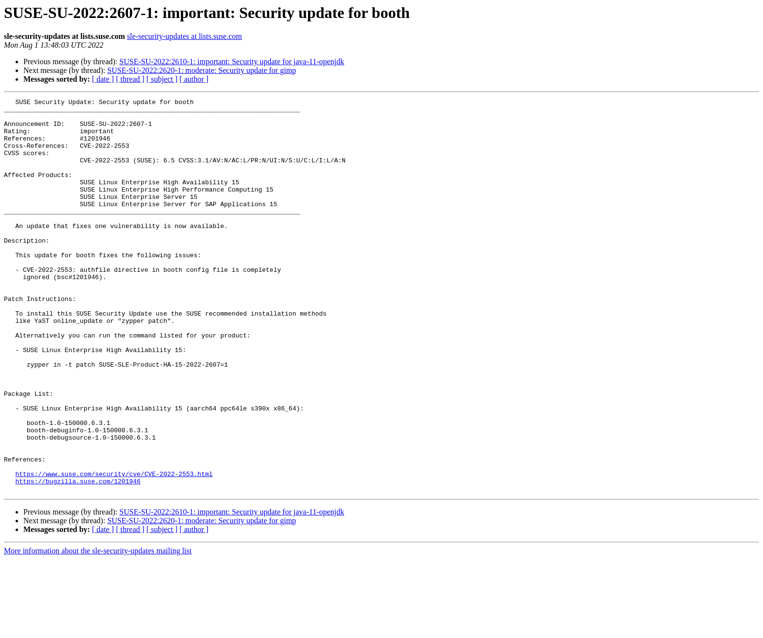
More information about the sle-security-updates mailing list (98, 629)
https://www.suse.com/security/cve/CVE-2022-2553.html (114, 549)
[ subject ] (162, 79)
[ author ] (194, 79)
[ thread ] (130, 79)
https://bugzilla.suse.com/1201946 (77, 558)
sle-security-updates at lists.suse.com (184, 36)
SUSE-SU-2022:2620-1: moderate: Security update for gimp (201, 70)
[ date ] (103, 79)
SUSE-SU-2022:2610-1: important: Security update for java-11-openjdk (231, 61)
